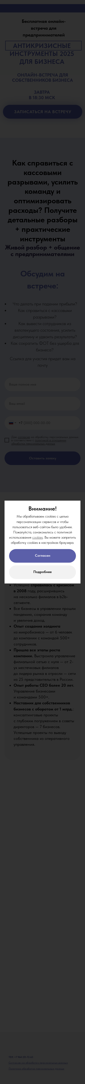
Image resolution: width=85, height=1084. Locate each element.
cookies (37, 537)
